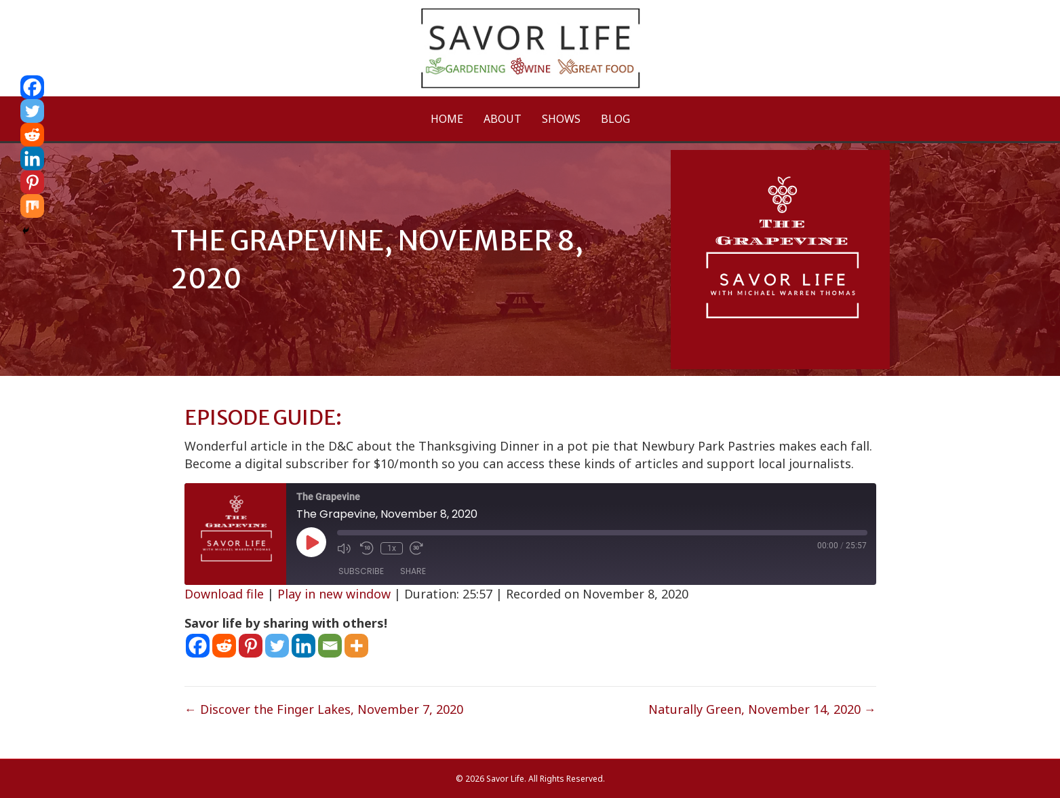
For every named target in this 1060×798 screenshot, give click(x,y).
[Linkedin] (303, 646)
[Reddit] (224, 646)
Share (413, 571)
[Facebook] (198, 646)
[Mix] (32, 206)
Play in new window (334, 594)
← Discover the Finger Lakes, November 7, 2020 (323, 709)
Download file (224, 594)
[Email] (330, 646)
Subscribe (361, 571)
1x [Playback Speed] (391, 548)
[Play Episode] (311, 542)
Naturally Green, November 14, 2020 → (762, 709)
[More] (356, 646)
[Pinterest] (250, 646)
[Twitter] (277, 646)
